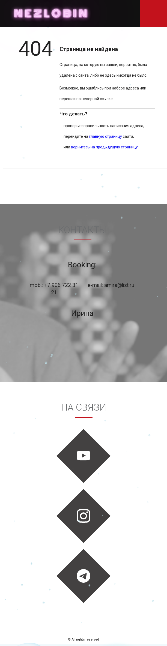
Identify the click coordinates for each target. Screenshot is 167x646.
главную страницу (105, 136)
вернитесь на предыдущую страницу (104, 147)
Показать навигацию (153, 13)
